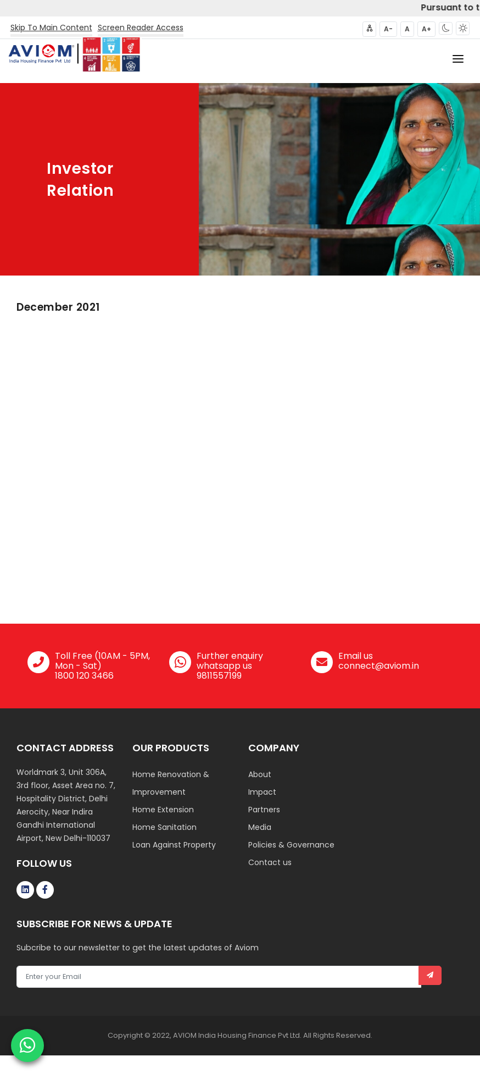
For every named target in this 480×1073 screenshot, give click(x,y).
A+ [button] (426, 29)
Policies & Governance (291, 844)
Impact (262, 791)
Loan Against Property (174, 844)
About (259, 774)
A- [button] (388, 29)
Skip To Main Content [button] (51, 27)
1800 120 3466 (84, 675)
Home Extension (163, 809)
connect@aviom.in (378, 665)
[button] (446, 28)
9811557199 (219, 675)
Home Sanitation (164, 827)
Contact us (270, 862)
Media (259, 827)
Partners (264, 809)
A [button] (407, 29)
